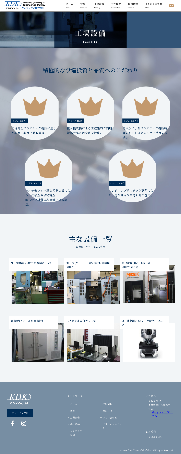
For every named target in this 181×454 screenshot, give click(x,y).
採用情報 (133, 5)
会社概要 (116, 5)
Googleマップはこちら (162, 414)
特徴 (83, 5)
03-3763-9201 (156, 436)
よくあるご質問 (153, 5)
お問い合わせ (109, 417)
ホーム (69, 5)
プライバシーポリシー (112, 426)
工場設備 (99, 5)
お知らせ (107, 410)
